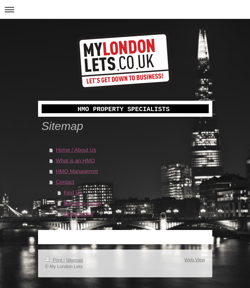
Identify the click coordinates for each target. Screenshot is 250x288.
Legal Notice (79, 214)
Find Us (73, 192)
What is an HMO (75, 160)
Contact (65, 182)
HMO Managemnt (77, 171)
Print (54, 260)
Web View (194, 259)
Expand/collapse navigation (125, 9)
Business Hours (82, 203)
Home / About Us (76, 150)
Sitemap (74, 260)
